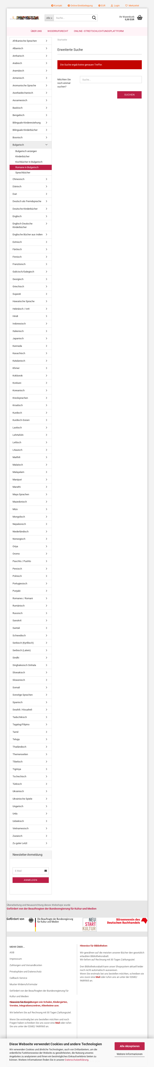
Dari (15, 194)
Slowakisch (19, 673)
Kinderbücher (22, 157)
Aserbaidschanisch (23, 93)
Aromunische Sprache (24, 86)
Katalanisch (19, 361)
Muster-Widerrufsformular (23, 984)
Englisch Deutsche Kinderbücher (22, 226)
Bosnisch (18, 138)
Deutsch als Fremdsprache (27, 202)
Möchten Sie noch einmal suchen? (64, 84)
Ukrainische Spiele (22, 799)
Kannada (17, 346)
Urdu (15, 814)
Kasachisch (19, 354)
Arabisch (17, 63)
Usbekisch (18, 821)
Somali (16, 688)
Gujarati (17, 294)
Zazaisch (17, 836)
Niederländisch (21, 532)
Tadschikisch (20, 717)
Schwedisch (19, 636)
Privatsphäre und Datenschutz (25, 972)
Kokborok (18, 376)
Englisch (17, 216)
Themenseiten (20, 754)
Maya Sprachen (21, 495)
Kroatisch (18, 406)
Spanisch (18, 702)
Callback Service (18, 978)
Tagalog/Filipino (21, 725)
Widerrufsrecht (57, 31)
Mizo (15, 510)
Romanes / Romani (23, 598)
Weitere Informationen (130, 1054)
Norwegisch (19, 539)
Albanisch (18, 49)
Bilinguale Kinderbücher (25, 130)
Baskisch (18, 108)
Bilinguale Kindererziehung (27, 123)
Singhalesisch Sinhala (24, 665)
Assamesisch (20, 101)
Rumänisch (19, 606)
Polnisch (17, 576)
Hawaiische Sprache (24, 302)
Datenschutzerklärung (76, 1059)
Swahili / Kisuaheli (22, 710)
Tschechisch (19, 777)
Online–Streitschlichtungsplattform (99, 31)
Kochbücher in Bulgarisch (28, 162)
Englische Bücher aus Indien (28, 235)
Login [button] (115, 5)
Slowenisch (19, 680)
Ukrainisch (18, 792)
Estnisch (17, 242)
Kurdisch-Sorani (21, 420)
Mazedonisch (20, 502)
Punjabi (16, 591)
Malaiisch (18, 465)
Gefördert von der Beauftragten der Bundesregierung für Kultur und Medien (39, 994)
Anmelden (30, 880)
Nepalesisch (19, 524)
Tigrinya (17, 769)
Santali (16, 628)
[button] (101, 5)
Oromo (16, 554)
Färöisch (17, 250)
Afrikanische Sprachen (25, 41)
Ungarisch (18, 806)
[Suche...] (49, 17)
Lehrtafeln (18, 435)
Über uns (36, 31)
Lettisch (17, 443)
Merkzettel (132, 5)
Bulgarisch (18, 145)
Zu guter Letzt (20, 844)
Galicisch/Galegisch (23, 272)
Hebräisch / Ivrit (21, 309)
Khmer (16, 368)
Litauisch (17, 450)
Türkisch (17, 784)
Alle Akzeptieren (130, 1046)
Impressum (16, 959)
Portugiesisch (20, 584)
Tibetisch (18, 762)
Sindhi (16, 658)
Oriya (15, 547)
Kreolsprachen (20, 398)
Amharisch (18, 56)
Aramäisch (18, 71)
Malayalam (18, 472)
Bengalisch (18, 115)
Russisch (18, 613)
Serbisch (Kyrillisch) (23, 643)
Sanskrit (17, 621)
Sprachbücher (22, 173)
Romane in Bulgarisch (26, 167)
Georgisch (18, 279)
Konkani (17, 383)
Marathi (17, 487)
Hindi (15, 316)
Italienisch (18, 331)
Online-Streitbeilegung (80, 5)
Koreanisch (19, 391)
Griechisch (18, 287)
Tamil (15, 732)
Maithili (16, 458)
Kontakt (56, 5)
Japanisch (18, 339)
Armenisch (18, 78)
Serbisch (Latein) (22, 650)
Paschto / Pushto (22, 562)
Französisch (19, 264)
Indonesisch (19, 324)
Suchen (129, 95)
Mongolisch (19, 517)
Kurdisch (17, 413)
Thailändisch (19, 747)
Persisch (17, 569)
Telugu (16, 740)
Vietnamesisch (21, 829)
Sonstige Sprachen (23, 695)
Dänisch (17, 187)
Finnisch (17, 257)
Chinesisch (18, 179)
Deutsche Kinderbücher (25, 209)
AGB (12, 953)
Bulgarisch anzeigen (26, 151)
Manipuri (17, 480)
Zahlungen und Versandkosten (26, 966)
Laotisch (17, 428)
